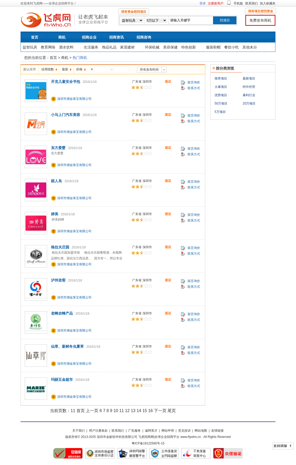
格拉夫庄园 (60, 247)
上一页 (92, 410)
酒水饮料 (66, 47)
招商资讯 (116, 37)
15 (144, 410)
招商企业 (89, 37)
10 (115, 410)
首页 (34, 37)
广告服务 (134, 430)
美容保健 (170, 47)
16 (150, 410)
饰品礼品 (109, 47)
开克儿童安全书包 (65, 81)
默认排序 (29, 69)
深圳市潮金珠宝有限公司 (74, 99)
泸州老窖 (58, 280)
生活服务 (91, 47)
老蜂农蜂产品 (62, 313)
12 (127, 410)
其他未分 (249, 47)
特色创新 (188, 47)
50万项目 (221, 103)
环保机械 (152, 47)
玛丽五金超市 (62, 379)
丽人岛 (56, 181)
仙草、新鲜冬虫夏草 (67, 346)
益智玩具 (30, 47)
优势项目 (221, 95)
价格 (79, 69)
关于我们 (78, 430)
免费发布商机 (260, 20)
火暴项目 (221, 87)
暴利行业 (249, 95)
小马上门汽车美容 (65, 115)
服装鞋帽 (213, 47)
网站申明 (168, 430)
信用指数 (47, 69)
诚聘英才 (151, 430)
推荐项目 (221, 78)
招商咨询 (144, 37)
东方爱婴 (58, 148)
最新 (65, 69)
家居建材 (127, 47)
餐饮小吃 (231, 47)
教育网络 (48, 47)
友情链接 (217, 430)
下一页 (160, 410)
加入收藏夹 (267, 3)
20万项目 (249, 103)
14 (139, 410)
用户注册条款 (98, 430)
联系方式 (194, 88)
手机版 (238, 3)
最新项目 (249, 78)
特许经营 (249, 87)
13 (133, 410)
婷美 (54, 214)
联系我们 (251, 3)
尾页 (172, 410)
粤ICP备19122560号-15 (148, 443)
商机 (62, 37)
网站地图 (201, 430)
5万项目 (220, 112)
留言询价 (194, 82)
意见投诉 (184, 430)
